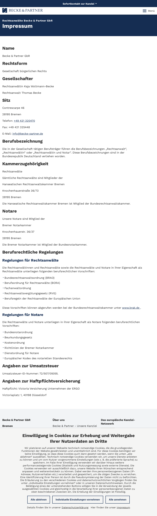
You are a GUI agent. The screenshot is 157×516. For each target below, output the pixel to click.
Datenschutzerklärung (75, 507)
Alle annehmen (117, 499)
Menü (149, 10)
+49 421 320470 (24, 120)
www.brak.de (131, 307)
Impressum (123, 507)
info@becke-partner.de (27, 133)
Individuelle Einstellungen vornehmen (78, 499)
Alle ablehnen (39, 499)
